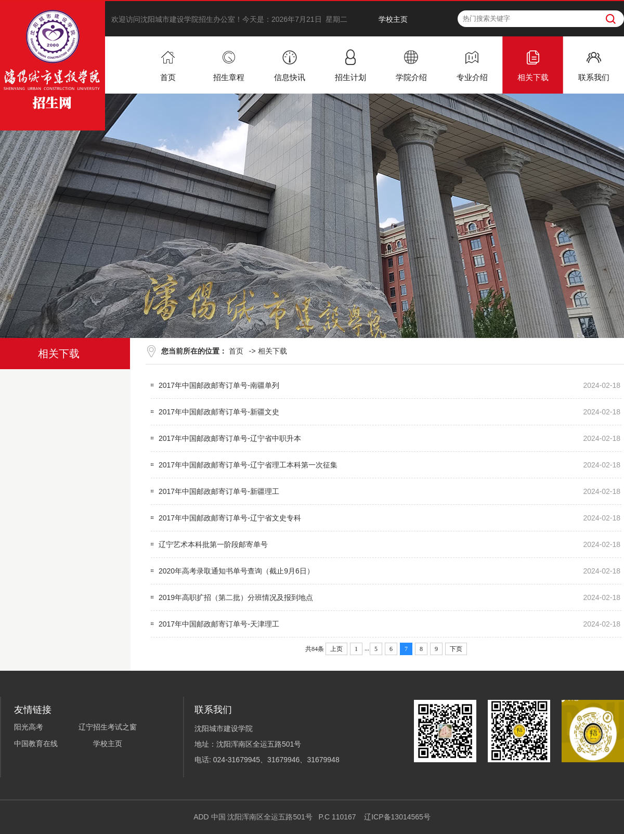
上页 (336, 649)
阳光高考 (28, 727)
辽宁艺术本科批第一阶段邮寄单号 (213, 544)
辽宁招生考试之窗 (108, 727)
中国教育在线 (36, 743)
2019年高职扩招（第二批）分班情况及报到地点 (236, 597)
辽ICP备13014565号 (397, 817)
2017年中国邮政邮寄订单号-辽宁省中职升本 (230, 438)
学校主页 (393, 19)
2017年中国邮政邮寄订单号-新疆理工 (219, 491)
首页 (236, 351)
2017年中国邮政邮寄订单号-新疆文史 (219, 412)
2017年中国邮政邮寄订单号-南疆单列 (219, 385)
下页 (456, 649)
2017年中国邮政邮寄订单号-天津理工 (219, 624)
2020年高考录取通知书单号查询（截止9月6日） (236, 571)
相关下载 (272, 351)
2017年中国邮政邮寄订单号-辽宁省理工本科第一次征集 (248, 465)
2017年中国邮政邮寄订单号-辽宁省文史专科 (230, 518)
